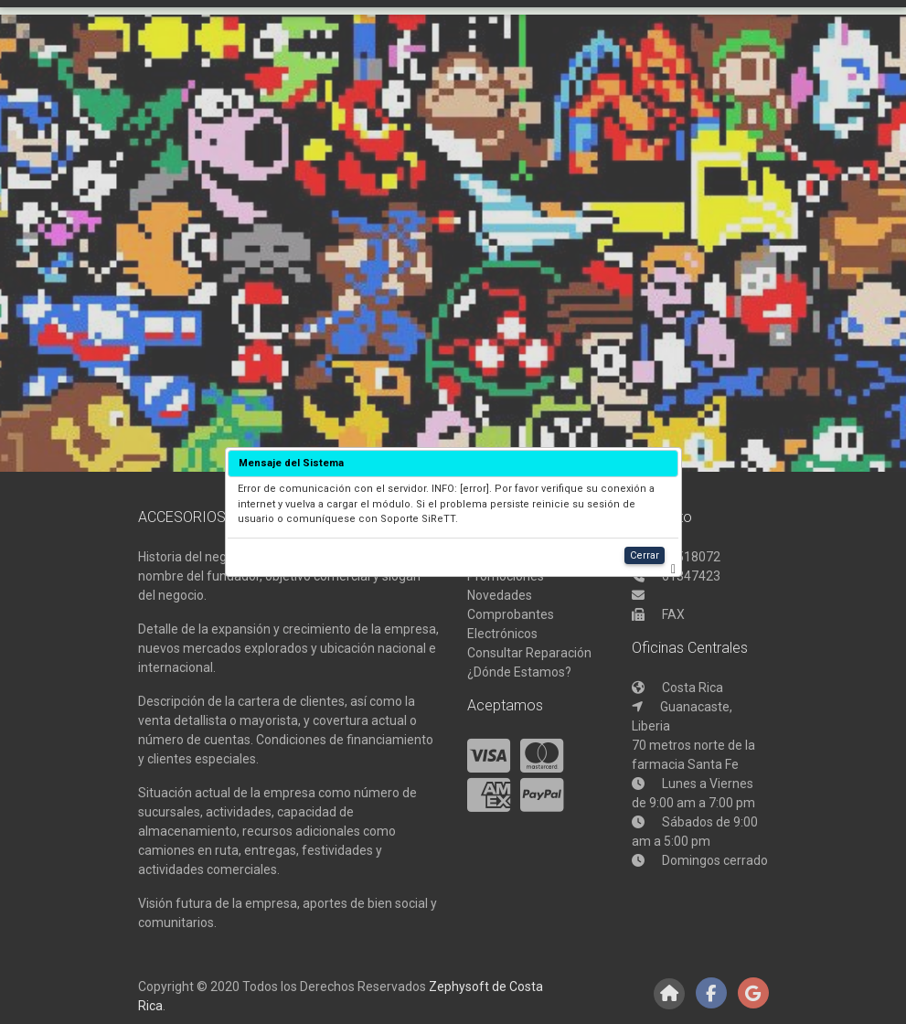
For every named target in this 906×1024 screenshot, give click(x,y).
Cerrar (644, 555)
